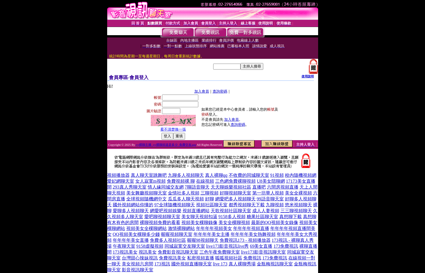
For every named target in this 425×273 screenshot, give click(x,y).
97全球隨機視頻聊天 (174, 204)
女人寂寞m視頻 (150, 181)
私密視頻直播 (200, 258)
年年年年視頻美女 (214, 228)
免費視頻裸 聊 (181, 181)
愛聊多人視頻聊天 (131, 210)
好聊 (209, 198)
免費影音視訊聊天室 (178, 252)
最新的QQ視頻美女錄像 (274, 222)
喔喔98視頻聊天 (203, 240)
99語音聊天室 (270, 198)
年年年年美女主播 (212, 234)
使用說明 (308, 76)
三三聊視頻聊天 (296, 210)
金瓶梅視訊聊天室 (275, 263)
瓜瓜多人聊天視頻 (186, 198)
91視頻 (277, 175)
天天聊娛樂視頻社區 (231, 187)
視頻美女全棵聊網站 (146, 228)
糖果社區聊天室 (262, 216)
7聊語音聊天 (197, 187)
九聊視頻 (275, 204)
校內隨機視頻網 (300, 175)
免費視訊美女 (172, 258)
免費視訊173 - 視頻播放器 (245, 240)
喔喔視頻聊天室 (176, 234)
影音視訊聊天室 (137, 269)
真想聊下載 (290, 216)
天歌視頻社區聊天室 (231, 210)
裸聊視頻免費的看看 (160, 222)
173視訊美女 (125, 252)
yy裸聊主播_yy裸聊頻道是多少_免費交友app (166, 144)
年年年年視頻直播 (251, 228)
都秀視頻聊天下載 (247, 204)
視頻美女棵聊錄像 (199, 222)
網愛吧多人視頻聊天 (235, 198)
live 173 (220, 263)
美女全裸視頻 (298, 193)
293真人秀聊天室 (130, 187)
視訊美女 (148, 252)
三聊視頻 (210, 193)
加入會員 (201, 91)
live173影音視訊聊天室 (263, 252)
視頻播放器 (118, 175)
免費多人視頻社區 (168, 240)
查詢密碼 (220, 91)
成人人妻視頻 (265, 210)
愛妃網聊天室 (120, 181)
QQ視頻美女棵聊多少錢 (136, 234)
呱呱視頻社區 (228, 258)
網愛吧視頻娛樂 (165, 210)
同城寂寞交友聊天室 (185, 246)
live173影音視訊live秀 (227, 246)
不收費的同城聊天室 (249, 175)
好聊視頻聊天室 (235, 193)
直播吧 (259, 187)
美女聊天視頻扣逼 (199, 216)
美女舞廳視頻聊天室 (146, 193)
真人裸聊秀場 (242, 263)
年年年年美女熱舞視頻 (253, 234)
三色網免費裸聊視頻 (235, 181)
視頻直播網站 (196, 210)
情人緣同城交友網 (166, 187)
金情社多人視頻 (183, 193)
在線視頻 (205, 181)
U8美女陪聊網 (271, 181)
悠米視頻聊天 (298, 204)
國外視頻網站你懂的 (133, 204)
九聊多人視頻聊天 (186, 175)
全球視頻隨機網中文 (146, 198)
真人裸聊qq (216, 175)
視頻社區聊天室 (212, 204)
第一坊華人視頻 (268, 193)
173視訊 (162, 263)
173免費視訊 (285, 246)
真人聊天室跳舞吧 (149, 175)
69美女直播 (261, 246)
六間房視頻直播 (282, 187)
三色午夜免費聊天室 (219, 252)
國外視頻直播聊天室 (191, 263)
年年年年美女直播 (131, 240)
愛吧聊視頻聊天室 (162, 216)
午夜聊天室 (124, 246)
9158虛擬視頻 (149, 246)
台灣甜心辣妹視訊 (140, 258)
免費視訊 (252, 258)
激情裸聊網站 (181, 228)
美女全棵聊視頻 (234, 222)
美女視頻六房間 (137, 263)
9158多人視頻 (232, 216)
